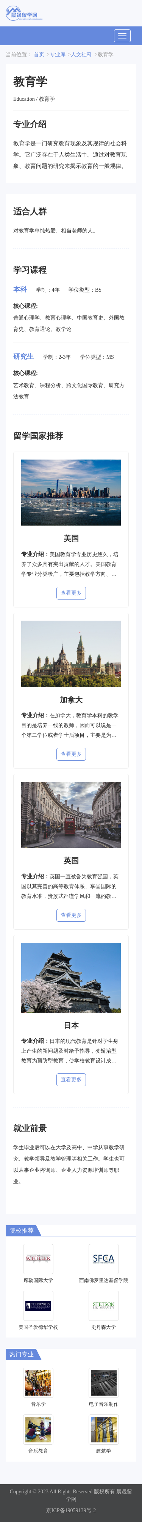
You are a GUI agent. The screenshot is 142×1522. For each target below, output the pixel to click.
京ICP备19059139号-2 (71, 1510)
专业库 (58, 54)
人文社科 (81, 54)
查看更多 (71, 593)
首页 (39, 54)
